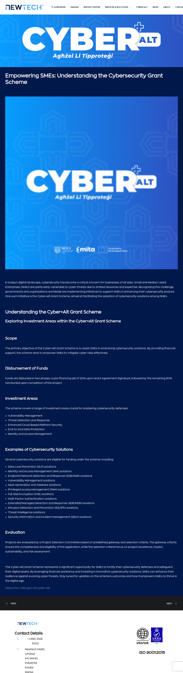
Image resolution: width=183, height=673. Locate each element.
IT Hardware (59, 7)
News (155, 7)
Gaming (74, 7)
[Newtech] (24, 7)
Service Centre (92, 7)
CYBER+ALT (142, 7)
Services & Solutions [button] (118, 7)
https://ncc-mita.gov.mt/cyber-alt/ (27, 535)
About (166, 7)
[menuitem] (58, 7)
